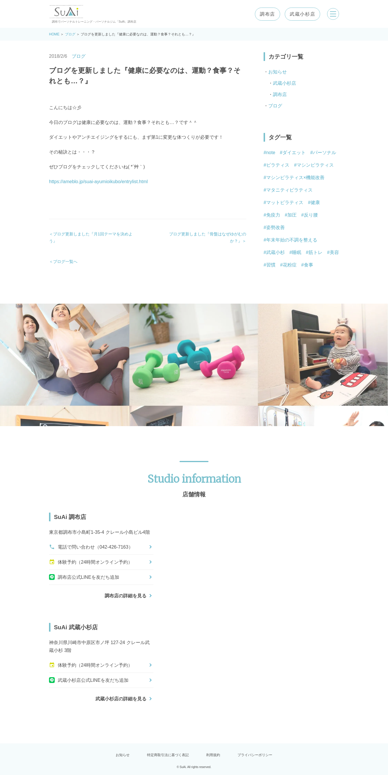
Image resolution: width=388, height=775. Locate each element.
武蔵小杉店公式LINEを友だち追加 (88, 680)
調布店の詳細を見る (125, 595)
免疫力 (273, 214)
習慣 (270, 264)
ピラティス (277, 165)
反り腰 (311, 214)
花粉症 (290, 264)
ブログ (70, 34)
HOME (54, 34)
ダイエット (294, 152)
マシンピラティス (315, 165)
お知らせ (277, 71)
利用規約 (213, 755)
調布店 (265, 14)
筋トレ (315, 252)
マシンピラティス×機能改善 (295, 177)
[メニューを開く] (332, 14)
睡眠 (296, 252)
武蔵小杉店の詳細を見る (120, 698)
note (270, 152)
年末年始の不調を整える (291, 239)
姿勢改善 (275, 227)
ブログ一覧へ (65, 261)
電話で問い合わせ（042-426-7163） (91, 547)
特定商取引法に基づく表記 (168, 755)
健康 (315, 202)
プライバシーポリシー (254, 755)
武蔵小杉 (275, 252)
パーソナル (324, 152)
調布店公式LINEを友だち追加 (84, 577)
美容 (334, 252)
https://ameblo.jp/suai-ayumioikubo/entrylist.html (98, 181)
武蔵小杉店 (300, 14)
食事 (308, 264)
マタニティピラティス (289, 190)
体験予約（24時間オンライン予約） (91, 562)
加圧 (292, 214)
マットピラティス (284, 202)
